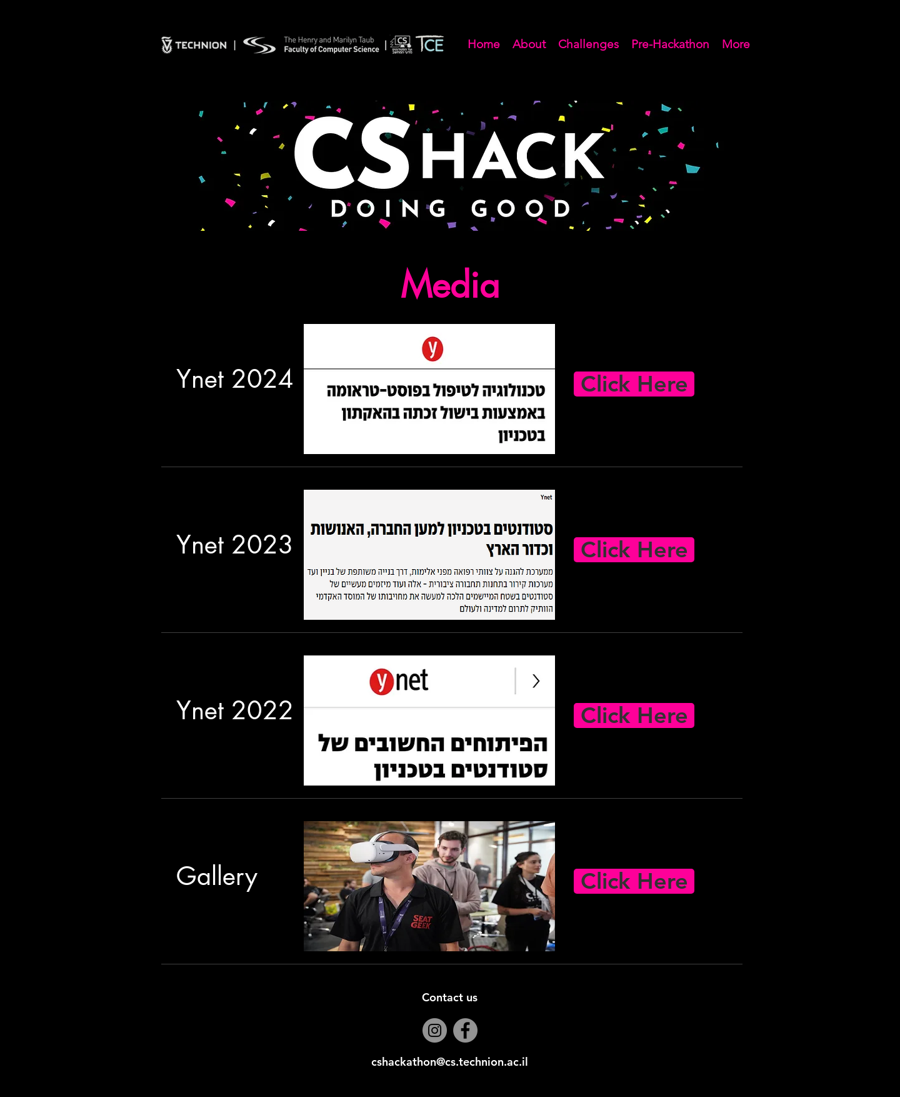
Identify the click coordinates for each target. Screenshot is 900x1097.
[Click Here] (634, 384)
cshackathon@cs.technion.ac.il (449, 1061)
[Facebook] (465, 1030)
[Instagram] (434, 1030)
